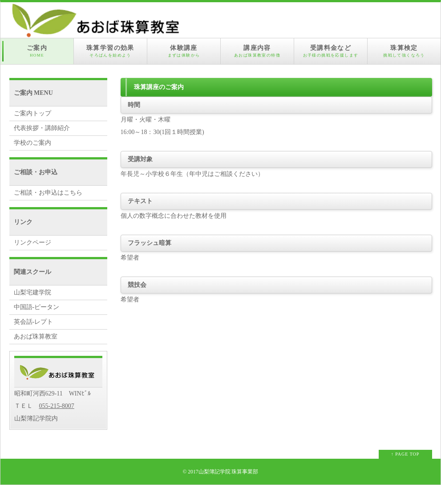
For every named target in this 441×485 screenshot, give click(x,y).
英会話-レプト (33, 321)
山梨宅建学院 (32, 292)
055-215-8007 (56, 406)
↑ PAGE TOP (405, 454)
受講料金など (330, 51)
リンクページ (32, 242)
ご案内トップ (32, 113)
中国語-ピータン (37, 307)
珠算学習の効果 (110, 51)
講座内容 (257, 51)
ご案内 (36, 51)
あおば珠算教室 (35, 336)
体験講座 (183, 51)
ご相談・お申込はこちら (48, 192)
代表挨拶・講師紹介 (42, 128)
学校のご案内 (32, 142)
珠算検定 (404, 51)
